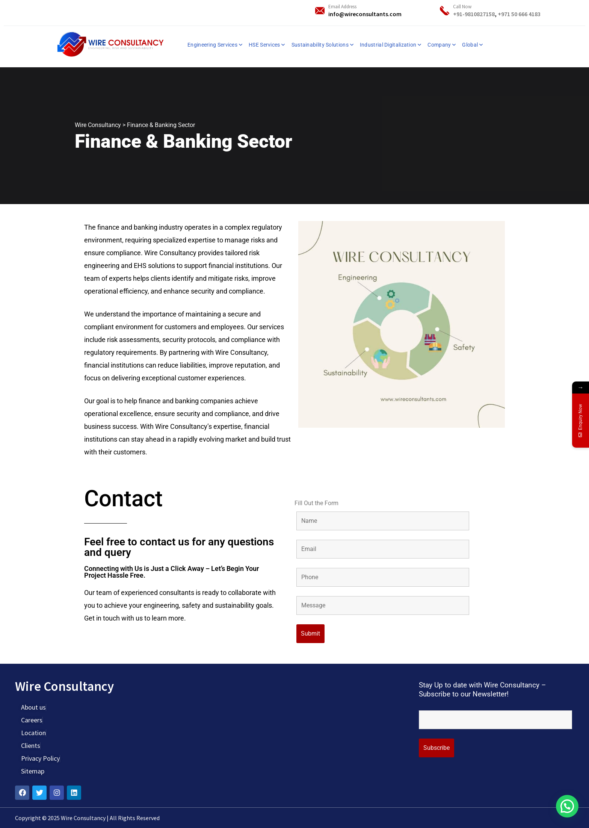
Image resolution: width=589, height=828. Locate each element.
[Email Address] (320, 10)
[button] (567, 806)
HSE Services (264, 45)
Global (470, 45)
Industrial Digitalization (388, 45)
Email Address (342, 6)
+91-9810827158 (474, 14)
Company (439, 45)
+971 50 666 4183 (519, 14)
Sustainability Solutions (320, 45)
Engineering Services (212, 45)
